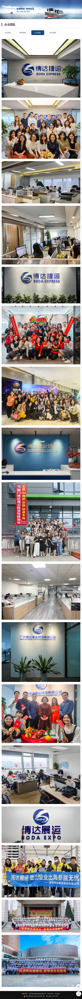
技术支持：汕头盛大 (53, 993)
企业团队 (37, 33)
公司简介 (8, 33)
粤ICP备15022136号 (52, 996)
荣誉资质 (23, 33)
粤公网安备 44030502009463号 (35, 996)
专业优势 (52, 33)
